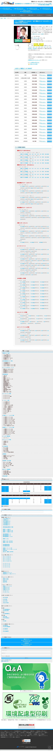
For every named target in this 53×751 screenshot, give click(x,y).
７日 (36, 47)
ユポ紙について (12, 735)
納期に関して (32, 731)
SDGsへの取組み (41, 734)
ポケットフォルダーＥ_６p (7, 424)
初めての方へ (31, 15)
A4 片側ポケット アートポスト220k (8, 419)
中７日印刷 (22, 186)
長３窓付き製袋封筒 (6, 626)
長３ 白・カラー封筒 (6, 462)
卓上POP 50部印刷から (7, 409)
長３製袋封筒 (5, 625)
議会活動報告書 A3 (6, 384)
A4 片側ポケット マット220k (7, 418)
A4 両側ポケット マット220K (7, 430)
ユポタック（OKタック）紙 (21, 735)
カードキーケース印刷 (6, 393)
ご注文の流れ (22, 732)
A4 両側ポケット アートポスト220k (8, 431)
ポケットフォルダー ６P (7, 561)
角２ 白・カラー (5, 466)
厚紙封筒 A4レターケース (7, 572)
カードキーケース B (6, 397)
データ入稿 (13, 732)
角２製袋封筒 (5, 628)
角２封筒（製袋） (5, 473)
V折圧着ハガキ (5, 441)
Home (2, 18)
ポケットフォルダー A (7, 556)
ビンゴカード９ (5, 590)
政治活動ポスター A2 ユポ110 (7, 370)
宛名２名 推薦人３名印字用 (8, 551)
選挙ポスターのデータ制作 (38, 34)
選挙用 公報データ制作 (6, 391)
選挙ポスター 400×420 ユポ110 (8, 369)
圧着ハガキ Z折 (5, 579)
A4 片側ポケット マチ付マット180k (8, 422)
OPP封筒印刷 (4, 446)
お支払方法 (2, 732)
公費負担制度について (4, 737)
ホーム (4, 15)
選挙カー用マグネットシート (7, 386)
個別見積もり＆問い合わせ (41, 731)
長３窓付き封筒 (5, 610)
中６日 (21, 315)
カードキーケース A (6, 395)
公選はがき (4, 375)
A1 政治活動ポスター (6, 363)
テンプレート (39, 15)
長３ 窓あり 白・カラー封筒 (8, 465)
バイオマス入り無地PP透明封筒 (8, 452)
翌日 (43, 154)
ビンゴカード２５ (6, 592)
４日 (44, 47)
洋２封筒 (4, 620)
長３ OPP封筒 (5, 447)
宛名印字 (4, 444)
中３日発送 (22, 242)
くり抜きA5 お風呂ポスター (7, 406)
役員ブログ (18, 737)
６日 (39, 47)
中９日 (30, 47)
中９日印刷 (22, 215)
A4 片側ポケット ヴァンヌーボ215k (8, 421)
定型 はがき (5, 580)
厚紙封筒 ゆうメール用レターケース (9, 573)
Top (49, 747)
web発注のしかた (26, 731)
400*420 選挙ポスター (7, 518)
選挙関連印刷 (4, 374)
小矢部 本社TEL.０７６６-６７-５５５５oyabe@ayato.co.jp (26, 644)
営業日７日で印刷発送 (24, 154)
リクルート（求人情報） (28, 734)
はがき (4, 443)
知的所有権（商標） (4, 734)
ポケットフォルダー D (6, 434)
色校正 (46, 732)
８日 (33, 47)
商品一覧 (13, 15)
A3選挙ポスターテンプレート (34, 60)
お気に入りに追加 (32, 64)
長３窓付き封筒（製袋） (6, 472)
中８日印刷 (22, 330)
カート (12, 731)
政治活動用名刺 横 (6, 545)
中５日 (29, 315)
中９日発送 (33, 287)
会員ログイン (6, 731)
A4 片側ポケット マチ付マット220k (8, 423)
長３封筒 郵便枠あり (6, 609)
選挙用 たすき (5, 538)
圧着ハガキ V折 (5, 578)
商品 (5, 18)
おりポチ (4, 413)
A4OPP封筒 (5, 599)
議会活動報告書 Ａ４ (7, 534)
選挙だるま (4, 390)
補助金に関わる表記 (4, 735)
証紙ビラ (4, 376)
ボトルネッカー (5, 412)
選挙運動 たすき (5, 381)
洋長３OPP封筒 (5, 602)
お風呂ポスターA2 (6, 589)
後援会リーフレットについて (32, 735)
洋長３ (4, 467)
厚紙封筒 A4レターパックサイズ (8, 455)
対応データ (8, 732)
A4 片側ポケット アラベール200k (8, 420)
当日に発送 (47, 154)
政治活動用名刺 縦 (6, 544)
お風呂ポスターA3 (6, 587)
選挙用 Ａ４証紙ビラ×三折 (8, 531)
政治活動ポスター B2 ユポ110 (7, 372)
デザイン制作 (5, 458)
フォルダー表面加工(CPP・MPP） (8, 425)
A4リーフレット (5, 437)
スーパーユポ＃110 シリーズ (7, 367)
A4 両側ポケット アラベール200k (8, 432)
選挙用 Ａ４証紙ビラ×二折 (8, 530)
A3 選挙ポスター (6, 519)
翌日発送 (30, 48)
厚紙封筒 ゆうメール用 (6, 456)
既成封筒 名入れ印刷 (6, 460)
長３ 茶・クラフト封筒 (6, 464)
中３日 (45, 315)
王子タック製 (36, 38)
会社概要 (35, 734)
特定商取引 (11, 734)
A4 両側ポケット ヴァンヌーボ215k (8, 433)
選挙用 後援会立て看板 (6, 389)
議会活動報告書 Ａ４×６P (8, 536)
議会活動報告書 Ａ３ (7, 535)
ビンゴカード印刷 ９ (6, 410)
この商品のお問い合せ (33, 62)
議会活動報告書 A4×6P (6, 385)
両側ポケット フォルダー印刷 (7, 427)
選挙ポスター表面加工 (6, 387)
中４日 (37, 315)
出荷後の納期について (30, 732)
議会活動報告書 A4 (6, 383)
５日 (42, 47)
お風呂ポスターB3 (6, 588)
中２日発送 (32, 242)
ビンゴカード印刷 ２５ (6, 411)
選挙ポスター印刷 (5, 353)
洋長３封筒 (5, 616)
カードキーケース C (6, 398)
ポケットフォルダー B (7, 557)
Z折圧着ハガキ (5, 442)
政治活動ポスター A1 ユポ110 (7, 371)
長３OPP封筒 (5, 597)
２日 (50, 47)
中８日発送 (42, 287)
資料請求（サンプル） (39, 732)
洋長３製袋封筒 (5, 631)
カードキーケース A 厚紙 (7, 396)
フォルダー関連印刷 (5, 436)
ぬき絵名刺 (4, 457)
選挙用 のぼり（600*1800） (8, 541)
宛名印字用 (5, 550)
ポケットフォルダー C (7, 558)
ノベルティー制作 (5, 400)
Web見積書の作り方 (17, 731)
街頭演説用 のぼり (5, 382)
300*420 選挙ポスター (7, 521)
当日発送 (34, 48)
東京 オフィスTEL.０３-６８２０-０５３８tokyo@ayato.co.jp (26, 640)
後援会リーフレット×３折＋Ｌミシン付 (10, 549)
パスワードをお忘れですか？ (6, 659)
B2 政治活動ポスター (6, 524)
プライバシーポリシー (18, 734)
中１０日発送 (22, 287)
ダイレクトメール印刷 (6, 439)
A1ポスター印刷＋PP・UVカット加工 (9, 365)
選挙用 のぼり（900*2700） (8, 542)
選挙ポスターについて (43, 735)
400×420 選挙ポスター (6, 354)
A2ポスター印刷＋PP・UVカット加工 (9, 364)
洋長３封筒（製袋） (6, 474)
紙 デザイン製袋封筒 (5, 469)
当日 (38, 188)
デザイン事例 (12, 737)
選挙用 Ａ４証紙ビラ (7, 529)
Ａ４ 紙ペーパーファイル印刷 (7, 405)
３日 (47, 47)
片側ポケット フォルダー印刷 (7, 415)
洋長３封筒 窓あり (6, 617)
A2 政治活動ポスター (6, 362)
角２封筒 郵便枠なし (6, 613)
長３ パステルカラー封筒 (7, 463)
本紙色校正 (4, 388)
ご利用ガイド (22, 15)
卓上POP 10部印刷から (7, 408)
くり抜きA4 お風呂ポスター (7, 407)
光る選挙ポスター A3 (6, 359)
